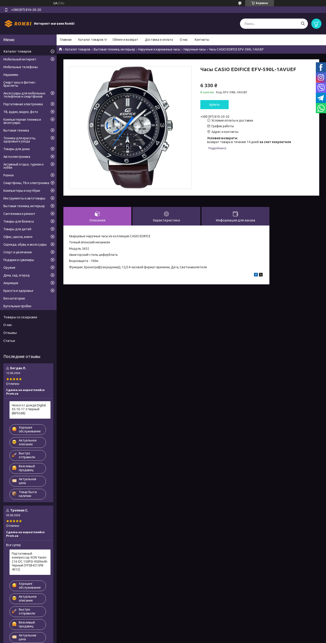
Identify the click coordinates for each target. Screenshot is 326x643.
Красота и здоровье (18, 291)
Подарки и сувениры (18, 260)
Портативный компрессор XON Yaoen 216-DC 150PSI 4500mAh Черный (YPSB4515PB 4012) (29, 561)
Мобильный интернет (19, 59)
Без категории (14, 298)
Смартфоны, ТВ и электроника (26, 183)
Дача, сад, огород (16, 275)
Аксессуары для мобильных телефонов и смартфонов (24, 94)
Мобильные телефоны (20, 67)
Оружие (9, 267)
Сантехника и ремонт (19, 214)
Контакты (202, 39)
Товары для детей (17, 229)
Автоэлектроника (16, 156)
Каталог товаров (90, 39)
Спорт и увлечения (17, 252)
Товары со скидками (20, 317)
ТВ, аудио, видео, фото (20, 112)
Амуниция (10, 283)
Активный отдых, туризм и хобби (23, 166)
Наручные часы (195, 49)
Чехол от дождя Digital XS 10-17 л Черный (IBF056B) (29, 409)
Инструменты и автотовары (24, 198)
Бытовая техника (16, 130)
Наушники (10, 75)
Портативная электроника (23, 104)
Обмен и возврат (125, 39)
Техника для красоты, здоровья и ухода (19, 139)
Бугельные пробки (17, 306)
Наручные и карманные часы (159, 49)
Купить (214, 104)
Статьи (9, 341)
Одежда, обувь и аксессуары (25, 244)
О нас (184, 39)
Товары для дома (16, 149)
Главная (66, 39)
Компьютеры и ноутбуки (21, 190)
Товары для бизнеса (18, 221)
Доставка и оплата (159, 39)
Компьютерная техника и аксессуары (22, 121)
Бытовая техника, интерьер (114, 49)
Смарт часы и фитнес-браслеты (19, 84)
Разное (8, 175)
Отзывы (10, 333)
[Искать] (303, 24)
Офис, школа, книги (17, 237)
